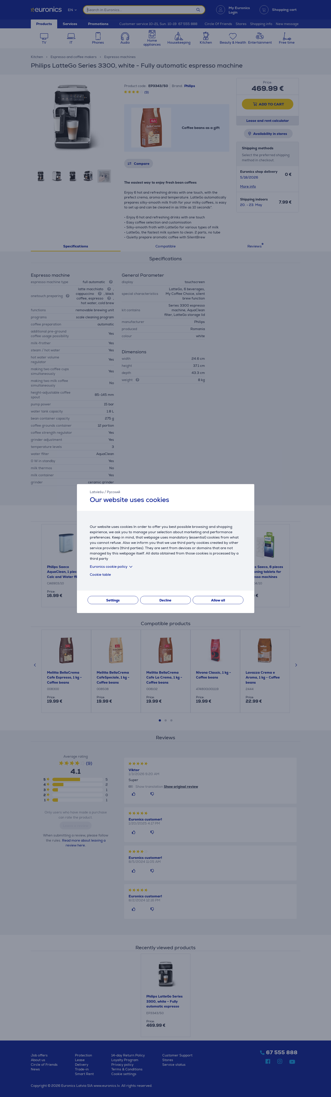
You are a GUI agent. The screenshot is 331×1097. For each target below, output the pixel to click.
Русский (113, 492)
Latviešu (97, 492)
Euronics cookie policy (112, 566)
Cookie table (100, 574)
